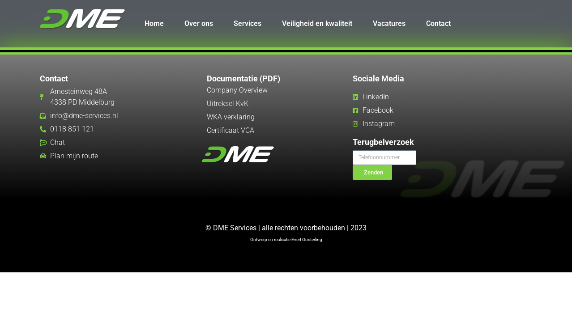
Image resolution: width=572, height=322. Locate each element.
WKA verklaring (231, 117)
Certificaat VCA (230, 130)
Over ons (198, 23)
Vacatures (389, 23)
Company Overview (237, 90)
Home (154, 23)
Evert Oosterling (306, 239)
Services (247, 23)
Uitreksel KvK (227, 103)
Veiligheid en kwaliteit (317, 23)
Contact (438, 23)
